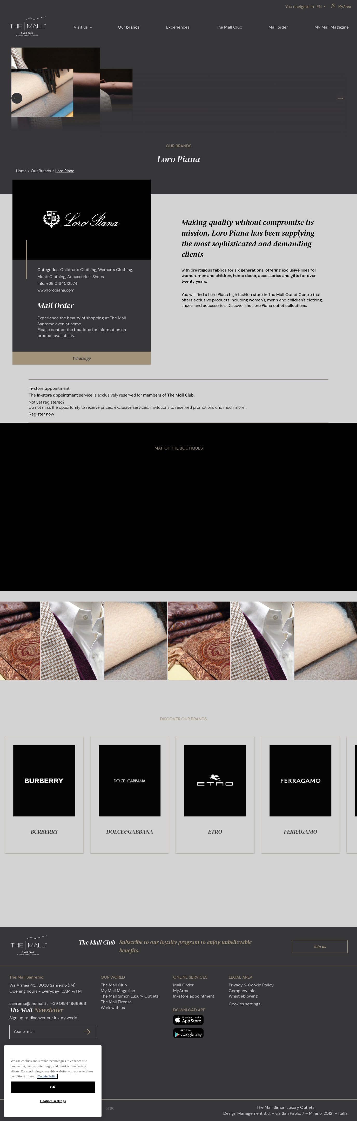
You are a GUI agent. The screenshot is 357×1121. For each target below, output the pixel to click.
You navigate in (299, 6)
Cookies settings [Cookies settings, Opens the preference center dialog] (53, 1101)
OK (53, 1087)
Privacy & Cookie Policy (251, 985)
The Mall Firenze (116, 1002)
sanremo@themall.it (28, 1003)
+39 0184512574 (61, 283)
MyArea (344, 6)
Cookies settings (244, 1003)
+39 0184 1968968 (68, 1003)
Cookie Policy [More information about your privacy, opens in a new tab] (47, 1076)
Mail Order (183, 985)
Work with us (113, 1007)
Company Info (242, 990)
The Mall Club (114, 985)
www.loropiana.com (55, 290)
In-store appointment (193, 996)
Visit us (81, 27)
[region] (53, 1081)
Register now (41, 414)
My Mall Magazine (118, 990)
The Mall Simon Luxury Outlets (130, 996)
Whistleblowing (243, 996)
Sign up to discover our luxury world (52, 1027)
